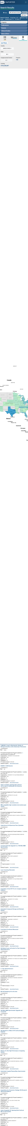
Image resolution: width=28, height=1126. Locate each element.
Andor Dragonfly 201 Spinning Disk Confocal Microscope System (12, 1111)
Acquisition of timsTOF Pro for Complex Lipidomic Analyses (14, 889)
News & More (5, 33)
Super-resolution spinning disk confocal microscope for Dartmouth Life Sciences (11, 785)
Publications (5, 25)
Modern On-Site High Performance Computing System (13, 1051)
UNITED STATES (7, 48)
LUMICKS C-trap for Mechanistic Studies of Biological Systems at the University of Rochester (13, 746)
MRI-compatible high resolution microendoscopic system (13, 805)
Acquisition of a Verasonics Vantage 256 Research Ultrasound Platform (14, 1090)
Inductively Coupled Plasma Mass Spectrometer (13, 1071)
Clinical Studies (5, 31)
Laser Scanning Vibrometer (8, 870)
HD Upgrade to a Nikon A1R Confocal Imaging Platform (12, 1031)
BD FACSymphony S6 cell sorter (9, 991)
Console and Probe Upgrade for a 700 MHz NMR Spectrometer (13, 846)
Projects (3, 22)
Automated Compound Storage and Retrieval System (12, 909)
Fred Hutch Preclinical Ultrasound (9, 929)
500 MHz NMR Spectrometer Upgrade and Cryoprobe (11, 1011)
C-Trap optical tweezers (7, 968)
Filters (4, 43)
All (6, 54)
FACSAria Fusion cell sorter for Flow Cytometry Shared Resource (13, 949)
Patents (3, 28)
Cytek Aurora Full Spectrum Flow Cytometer (12, 825)
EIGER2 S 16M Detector (7, 766)
